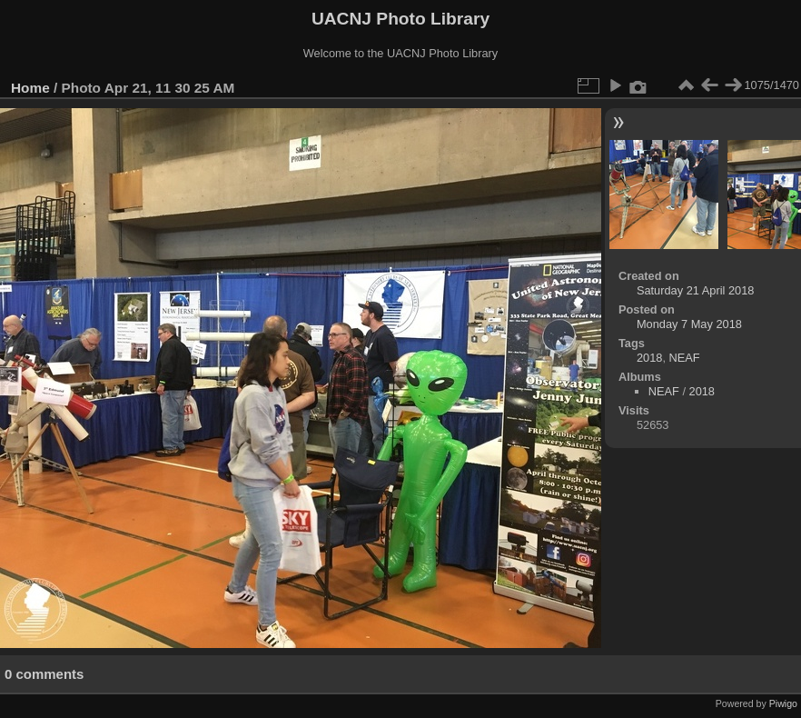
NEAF (684, 357)
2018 (649, 357)
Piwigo (783, 703)
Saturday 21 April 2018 (695, 290)
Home (30, 87)
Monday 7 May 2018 (689, 324)
